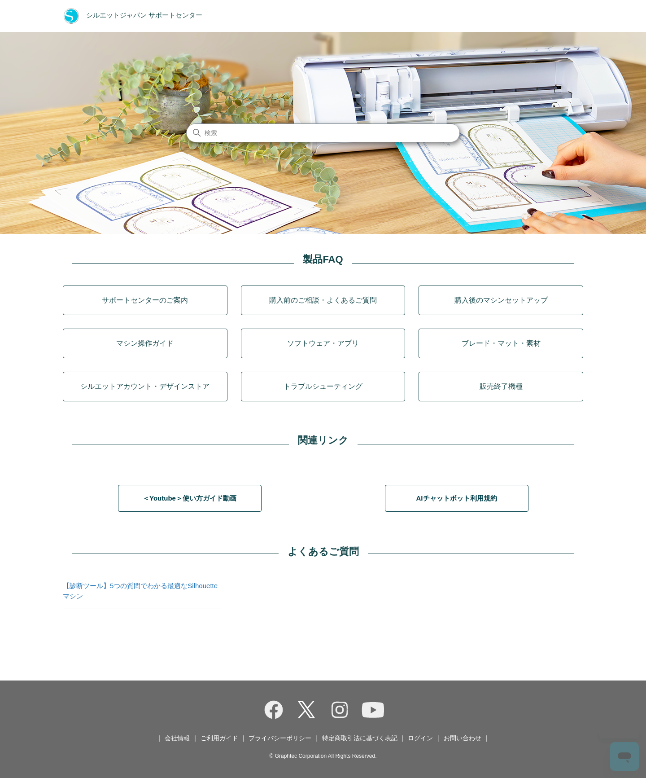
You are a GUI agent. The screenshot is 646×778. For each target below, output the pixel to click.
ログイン (420, 738)
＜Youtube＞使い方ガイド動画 (189, 498)
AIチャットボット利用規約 (456, 498)
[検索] (323, 133)
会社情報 (177, 738)
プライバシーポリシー (280, 738)
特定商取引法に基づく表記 (359, 738)
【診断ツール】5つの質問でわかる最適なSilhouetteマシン (140, 591)
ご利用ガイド (219, 738)
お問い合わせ (462, 738)
